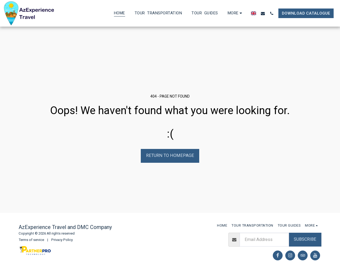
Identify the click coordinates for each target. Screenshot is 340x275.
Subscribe (305, 239)
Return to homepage (170, 155)
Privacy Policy (62, 240)
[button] (263, 13)
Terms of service (31, 240)
